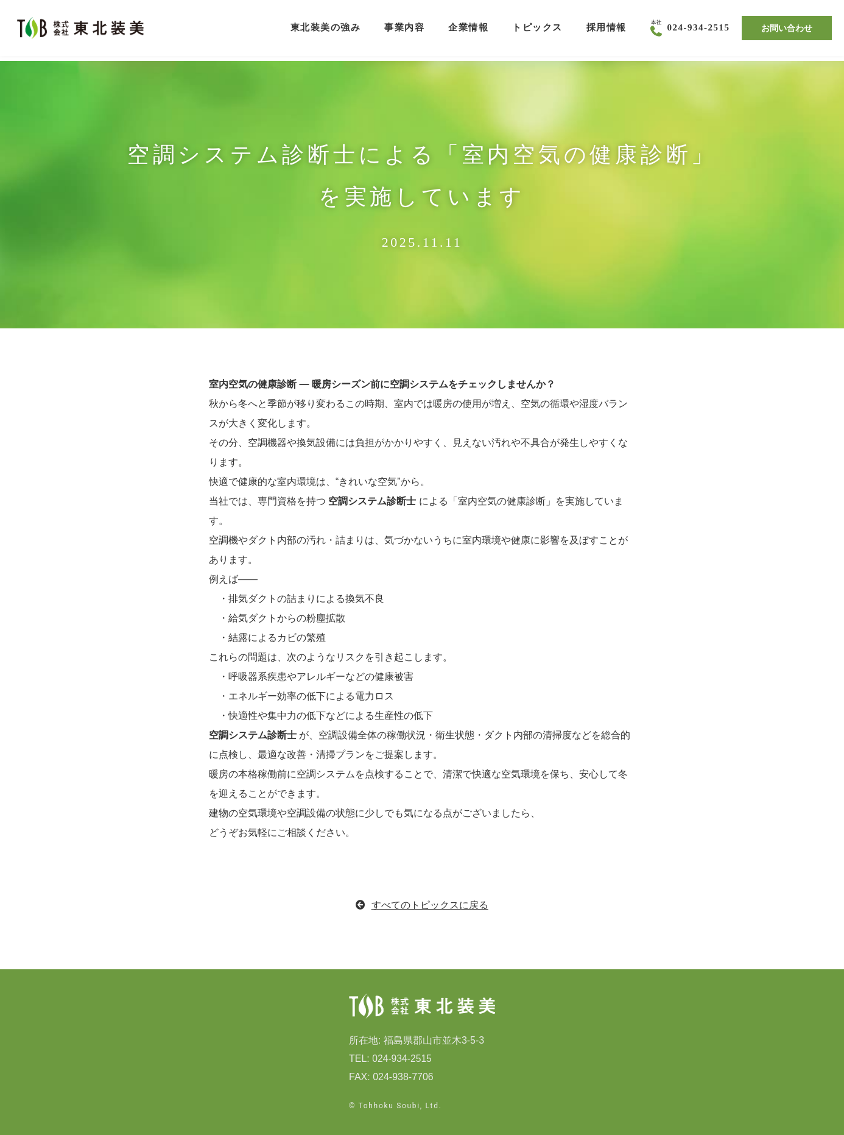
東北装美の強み (325, 30)
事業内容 (404, 30)
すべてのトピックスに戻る (422, 905)
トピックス (537, 30)
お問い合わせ (786, 30)
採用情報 (606, 30)
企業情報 (468, 30)
